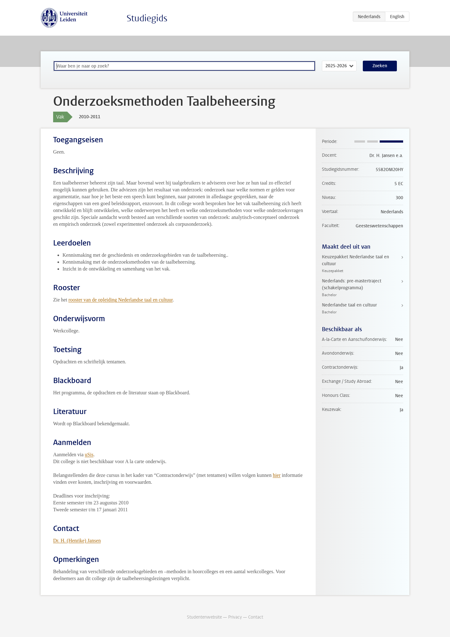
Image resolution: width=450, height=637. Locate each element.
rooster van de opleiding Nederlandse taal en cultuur (120, 299)
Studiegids (147, 18)
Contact (255, 617)
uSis (89, 454)
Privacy (235, 617)
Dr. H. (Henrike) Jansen (77, 540)
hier (277, 475)
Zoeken (379, 66)
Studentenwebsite (204, 617)
